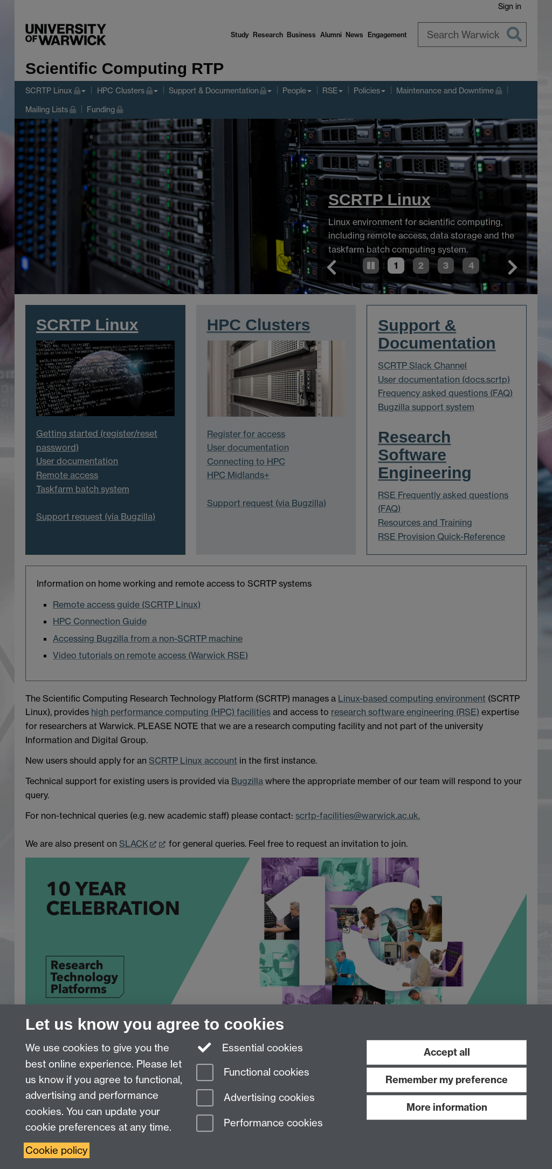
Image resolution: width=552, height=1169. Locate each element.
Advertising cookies (255, 1099)
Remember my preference (446, 1079)
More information (446, 1107)
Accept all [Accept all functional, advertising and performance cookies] (447, 1052)
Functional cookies (252, 1073)
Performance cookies (259, 1124)
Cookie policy (56, 1150)
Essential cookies (249, 1047)
